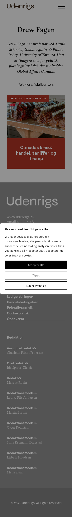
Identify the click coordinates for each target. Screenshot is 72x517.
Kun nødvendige (36, 286)
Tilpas (36, 275)
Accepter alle (36, 265)
